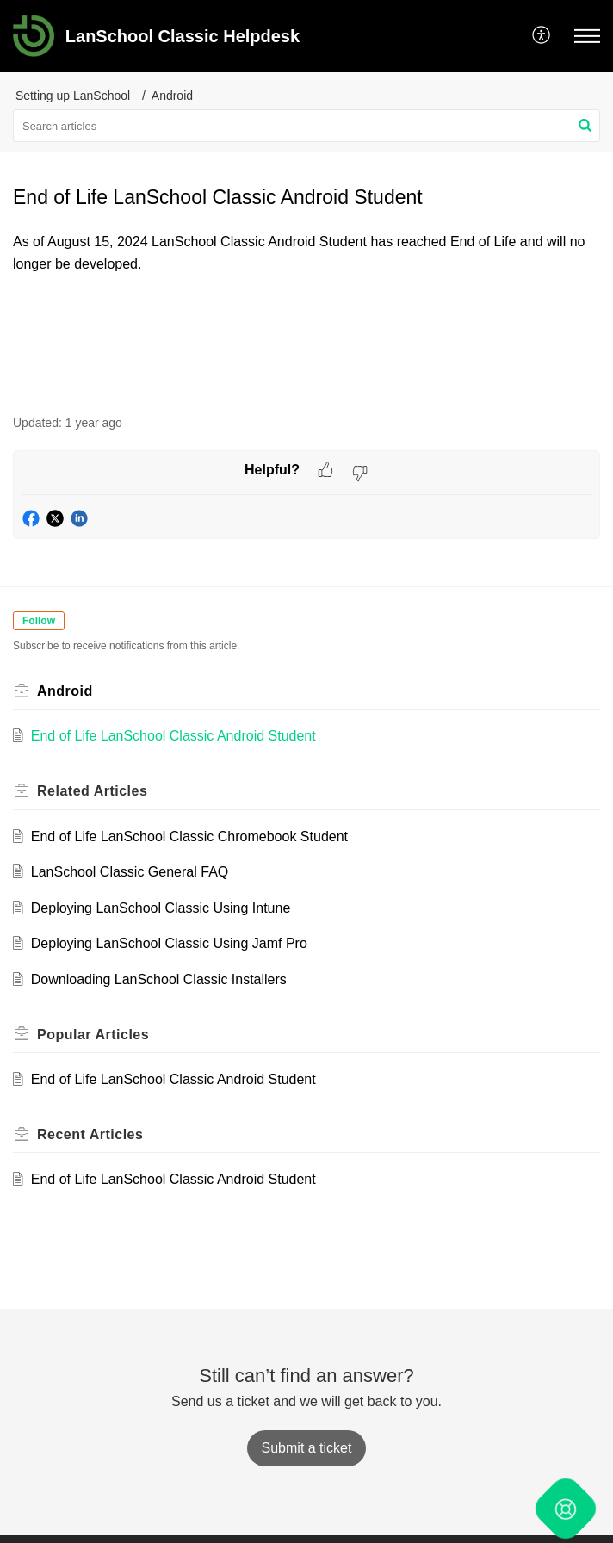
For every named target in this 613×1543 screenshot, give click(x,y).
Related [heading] (92, 791)
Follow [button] (38, 621)
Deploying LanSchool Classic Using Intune (161, 908)
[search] (306, 125)
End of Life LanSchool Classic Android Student (173, 735)
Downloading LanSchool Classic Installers (159, 979)
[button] (542, 36)
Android (172, 95)
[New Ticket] (307, 1448)
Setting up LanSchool (72, 95)
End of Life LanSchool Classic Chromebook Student (189, 836)
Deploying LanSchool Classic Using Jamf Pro (169, 943)
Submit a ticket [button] (307, 1448)
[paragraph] (306, 253)
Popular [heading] (93, 1034)
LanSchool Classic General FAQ (129, 871)
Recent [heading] (90, 1134)
